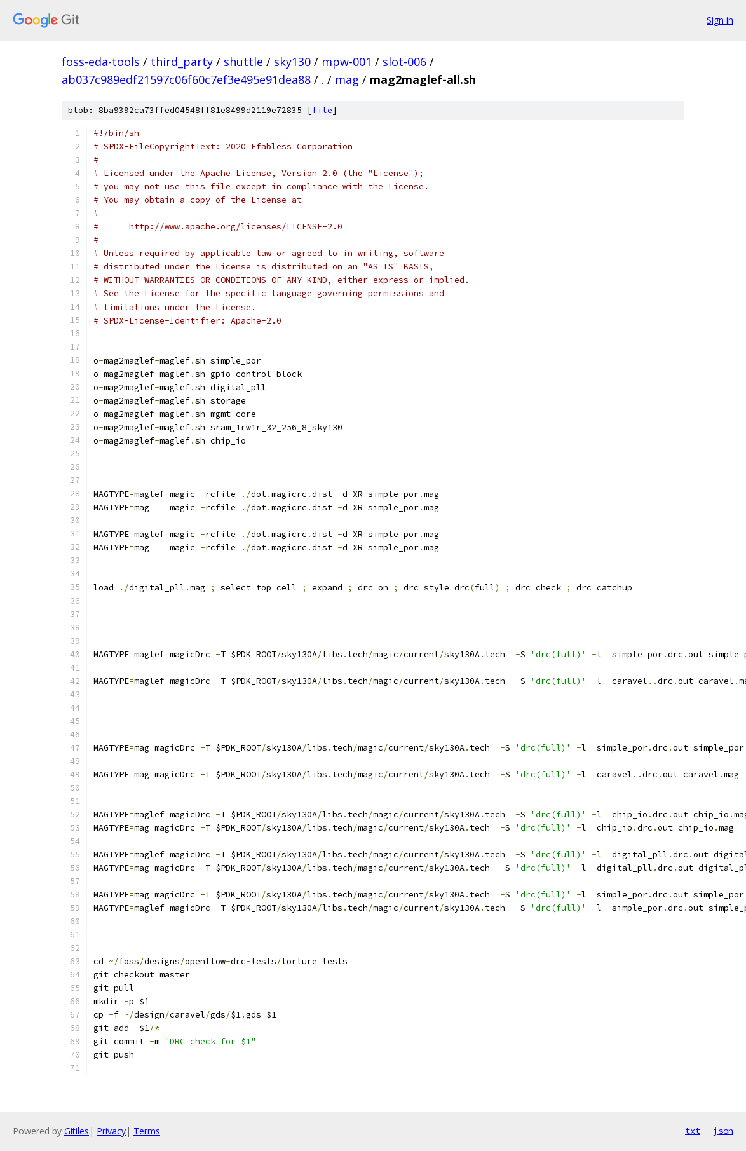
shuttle (243, 61)
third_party (182, 61)
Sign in (720, 20)
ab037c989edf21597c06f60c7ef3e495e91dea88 (186, 79)
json (723, 1130)
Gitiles (76, 1131)
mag (347, 79)
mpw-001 (347, 61)
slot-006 (404, 61)
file (322, 110)
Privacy (111, 1131)
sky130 (292, 61)
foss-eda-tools (101, 61)
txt (692, 1130)
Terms (146, 1131)
